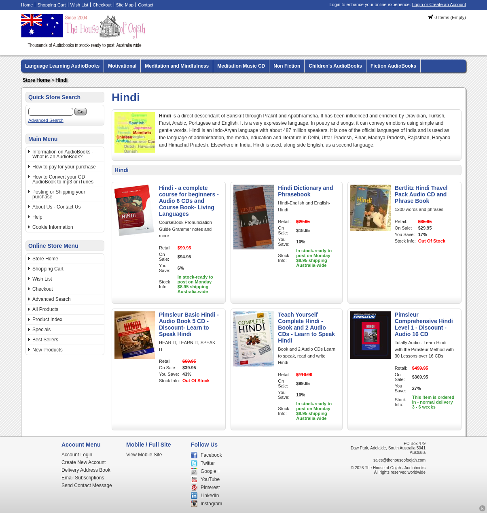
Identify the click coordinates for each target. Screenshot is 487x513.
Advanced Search (46, 120)
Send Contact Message (86, 485)
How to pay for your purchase (64, 167)
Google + (210, 471)
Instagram (211, 504)
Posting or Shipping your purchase (58, 194)
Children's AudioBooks (335, 66)
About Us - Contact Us (56, 207)
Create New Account (83, 462)
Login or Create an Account (439, 4)
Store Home (36, 80)
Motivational (122, 66)
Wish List (79, 4)
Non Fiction (286, 66)
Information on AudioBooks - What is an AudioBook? (62, 154)
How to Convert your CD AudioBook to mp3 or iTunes (62, 179)
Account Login (76, 455)
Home (27, 4)
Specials (41, 329)
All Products (45, 309)
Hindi (61, 80)
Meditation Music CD (241, 66)
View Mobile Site (144, 455)
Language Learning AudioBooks (62, 66)
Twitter (208, 463)
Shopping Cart (51, 4)
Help (37, 217)
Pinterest (210, 487)
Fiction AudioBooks (393, 66)
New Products (47, 350)
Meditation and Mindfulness (177, 66)
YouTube (210, 479)
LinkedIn (210, 495)
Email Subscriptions (82, 478)
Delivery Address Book (85, 470)
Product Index (47, 319)
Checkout (102, 4)
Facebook (211, 455)
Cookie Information (52, 227)
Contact (145, 4)
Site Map (124, 4)
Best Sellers (45, 340)
